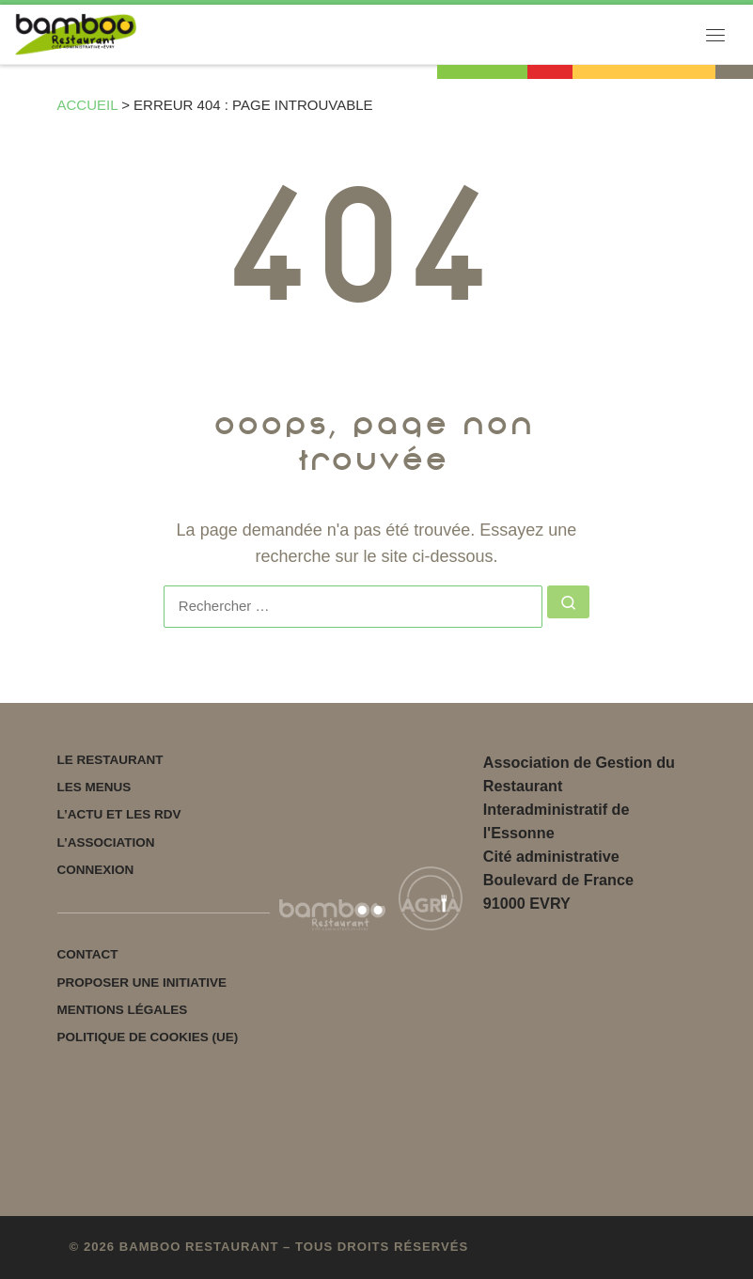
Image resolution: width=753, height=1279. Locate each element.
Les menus (94, 787)
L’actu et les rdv (119, 814)
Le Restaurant (110, 760)
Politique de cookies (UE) (148, 1037)
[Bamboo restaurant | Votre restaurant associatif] (75, 33)
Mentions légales (122, 1010)
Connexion (95, 870)
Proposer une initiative (142, 982)
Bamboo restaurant (199, 1247)
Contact (87, 954)
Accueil (87, 105)
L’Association (106, 842)
